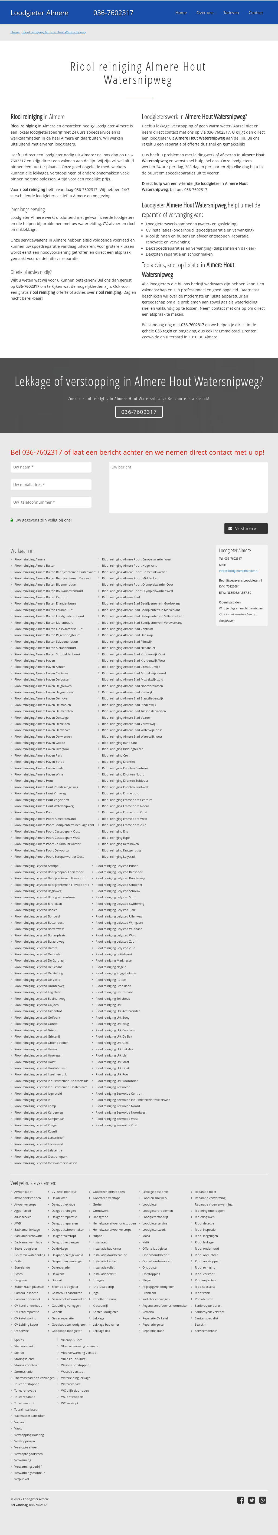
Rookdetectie (204, 1299)
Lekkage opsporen (155, 1192)
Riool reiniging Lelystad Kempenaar (39, 1119)
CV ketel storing (25, 1318)
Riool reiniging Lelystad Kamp (35, 1106)
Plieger (147, 1280)
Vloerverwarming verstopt (79, 1353)
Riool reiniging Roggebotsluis (116, 973)
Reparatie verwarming (210, 1198)
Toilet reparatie (24, 1397)
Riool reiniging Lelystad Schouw (118, 891)
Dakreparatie (61, 1267)
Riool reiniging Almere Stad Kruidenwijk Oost (133, 654)
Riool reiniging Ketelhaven (120, 844)
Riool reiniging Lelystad (118, 856)
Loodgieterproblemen (157, 1211)
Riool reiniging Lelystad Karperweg (38, 1112)
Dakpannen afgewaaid (67, 1255)
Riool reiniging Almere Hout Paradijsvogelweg (46, 787)
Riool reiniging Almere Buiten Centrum (41, 597)
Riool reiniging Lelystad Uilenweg (119, 916)
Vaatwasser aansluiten (29, 1416)
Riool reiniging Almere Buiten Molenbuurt (43, 622)
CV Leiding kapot (26, 1324)
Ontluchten (150, 1267)
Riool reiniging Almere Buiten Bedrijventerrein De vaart (52, 578)
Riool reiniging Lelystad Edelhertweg (39, 998)
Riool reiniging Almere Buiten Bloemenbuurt (45, 584)
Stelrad (19, 1353)
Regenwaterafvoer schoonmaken (165, 1305)
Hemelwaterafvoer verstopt (112, 1229)
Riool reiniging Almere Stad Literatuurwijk (131, 667)
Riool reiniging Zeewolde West (117, 1119)
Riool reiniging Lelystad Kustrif (35, 1131)
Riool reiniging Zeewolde (113, 1087)
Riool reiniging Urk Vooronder (117, 1081)
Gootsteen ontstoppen (109, 1192)
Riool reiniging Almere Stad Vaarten (127, 717)
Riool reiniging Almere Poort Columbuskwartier (47, 844)
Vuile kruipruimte (73, 1359)
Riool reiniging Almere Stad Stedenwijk (129, 705)
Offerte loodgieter (154, 1248)
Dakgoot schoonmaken (68, 1229)
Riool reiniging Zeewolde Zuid (116, 1125)
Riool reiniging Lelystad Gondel (36, 1024)
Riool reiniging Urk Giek (112, 1043)
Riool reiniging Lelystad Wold (116, 935)
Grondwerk (101, 1211)
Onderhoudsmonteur (157, 1261)
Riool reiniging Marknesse (114, 960)
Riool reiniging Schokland (113, 986)
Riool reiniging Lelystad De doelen (38, 954)
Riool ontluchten (206, 1255)
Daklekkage (60, 1248)
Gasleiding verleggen (66, 1305)
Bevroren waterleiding (29, 1255)
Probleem (149, 1293)
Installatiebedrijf (104, 1274)
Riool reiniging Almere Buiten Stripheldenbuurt (47, 654)
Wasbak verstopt (72, 1371)
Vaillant (19, 1422)
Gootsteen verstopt (106, 1198)
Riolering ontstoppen (210, 1211)
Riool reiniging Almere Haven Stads (38, 768)
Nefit (145, 1242)
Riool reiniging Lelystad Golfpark (37, 1017)
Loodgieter (150, 1204)
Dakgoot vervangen (65, 1242)
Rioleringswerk (205, 1217)
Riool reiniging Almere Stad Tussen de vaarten (134, 711)
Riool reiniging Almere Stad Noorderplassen (132, 686)
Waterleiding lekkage (75, 1378)
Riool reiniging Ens (115, 831)
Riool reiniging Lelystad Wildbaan (119, 929)
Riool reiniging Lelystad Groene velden (41, 1043)
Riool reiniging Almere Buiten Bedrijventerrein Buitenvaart (55, 572)
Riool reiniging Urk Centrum (115, 1030)
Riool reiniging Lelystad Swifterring (120, 904)
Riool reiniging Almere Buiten (34, 565)
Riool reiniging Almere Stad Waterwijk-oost (132, 730)
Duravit (57, 1280)
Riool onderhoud (207, 1248)
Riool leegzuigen (206, 1236)
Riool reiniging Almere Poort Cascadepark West (47, 838)
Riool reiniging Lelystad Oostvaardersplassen (45, 1163)
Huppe (97, 1236)
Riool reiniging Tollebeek (113, 998)
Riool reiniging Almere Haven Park (38, 755)
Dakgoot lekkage (63, 1204)
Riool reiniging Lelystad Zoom (116, 941)
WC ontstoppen (72, 1397)
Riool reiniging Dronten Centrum (125, 768)
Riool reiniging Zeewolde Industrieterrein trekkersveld (133, 1100)
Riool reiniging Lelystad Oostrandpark (40, 1156)
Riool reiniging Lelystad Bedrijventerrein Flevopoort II (51, 885)
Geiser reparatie (63, 1318)
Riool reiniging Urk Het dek (114, 1049)
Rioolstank (202, 1293)
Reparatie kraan (153, 1331)
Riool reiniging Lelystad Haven (35, 1049)
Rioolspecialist (205, 1287)
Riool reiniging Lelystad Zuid (115, 948)
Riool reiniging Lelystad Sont (116, 897)
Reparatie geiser (153, 1324)
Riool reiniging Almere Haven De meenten (43, 711)
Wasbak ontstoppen (75, 1365)
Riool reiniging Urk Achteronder (118, 1011)
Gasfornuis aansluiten (67, 1293)
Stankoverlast (23, 1346)
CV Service (21, 1331)
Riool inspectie (205, 1229)
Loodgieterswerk (154, 1229)
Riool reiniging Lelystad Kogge (35, 1125)
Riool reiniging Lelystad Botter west (39, 929)
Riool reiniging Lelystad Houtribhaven (40, 1068)
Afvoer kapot (23, 1192)
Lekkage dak (101, 1331)
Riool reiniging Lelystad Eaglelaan (37, 992)
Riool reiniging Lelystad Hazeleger (37, 1055)
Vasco (18, 1428)
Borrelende (22, 1267)
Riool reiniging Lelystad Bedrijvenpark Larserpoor (48, 872)
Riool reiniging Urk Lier (111, 1055)
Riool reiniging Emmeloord (120, 793)
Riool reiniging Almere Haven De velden (42, 724)
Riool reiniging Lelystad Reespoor (119, 872)
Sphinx (19, 1340)
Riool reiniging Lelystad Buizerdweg (39, 941)
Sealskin (200, 1324)
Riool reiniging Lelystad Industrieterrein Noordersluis (51, 1081)
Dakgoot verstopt (64, 1236)
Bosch (18, 1274)
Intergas (98, 1280)
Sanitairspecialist (206, 1318)
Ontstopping (151, 1274)
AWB (17, 1223)
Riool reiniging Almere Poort (34, 812)
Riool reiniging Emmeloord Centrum (127, 800)
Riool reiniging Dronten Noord (123, 774)
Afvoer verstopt (25, 1204)
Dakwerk (58, 1274)
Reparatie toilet (205, 1192)
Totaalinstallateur (26, 1409)
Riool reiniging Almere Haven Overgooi (41, 749)
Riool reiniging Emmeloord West (124, 819)
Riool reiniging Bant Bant (119, 743)
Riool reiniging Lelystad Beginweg (37, 891)
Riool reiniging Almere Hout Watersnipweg (54, 32)
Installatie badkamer (107, 1248)
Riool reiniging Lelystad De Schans (38, 967)
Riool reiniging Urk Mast (112, 1062)
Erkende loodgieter (65, 1287)
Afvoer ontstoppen (27, 1198)
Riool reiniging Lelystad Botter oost (39, 922)
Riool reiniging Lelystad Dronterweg (39, 986)
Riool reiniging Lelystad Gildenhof (38, 1011)
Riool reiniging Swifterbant (114, 992)
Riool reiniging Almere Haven (34, 660)
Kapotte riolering (104, 1299)
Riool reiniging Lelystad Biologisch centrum (44, 897)
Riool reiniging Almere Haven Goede (39, 743)
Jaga (96, 1293)
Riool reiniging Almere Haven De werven (42, 730)
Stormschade (23, 1371)
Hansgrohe (100, 1217)
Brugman (20, 1280)
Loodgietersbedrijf (155, 1217)
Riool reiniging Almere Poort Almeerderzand (45, 819)
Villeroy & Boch (72, 1340)
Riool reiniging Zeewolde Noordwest (121, 1112)
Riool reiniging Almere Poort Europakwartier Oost (49, 856)
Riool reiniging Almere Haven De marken (42, 705)
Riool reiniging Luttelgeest (114, 954)
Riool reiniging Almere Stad (121, 597)
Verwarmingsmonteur (29, 1473)
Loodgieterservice (154, 1223)
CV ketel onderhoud (28, 1305)
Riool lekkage (204, 1242)
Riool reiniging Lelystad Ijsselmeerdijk (40, 1074)
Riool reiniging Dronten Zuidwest (125, 787)
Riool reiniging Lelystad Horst (34, 1062)
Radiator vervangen (156, 1299)
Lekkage (98, 1318)
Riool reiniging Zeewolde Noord (118, 1106)
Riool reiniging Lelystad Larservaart (38, 1144)
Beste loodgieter (25, 1248)
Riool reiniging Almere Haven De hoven (41, 698)
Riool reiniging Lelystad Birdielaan (38, 904)
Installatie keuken (105, 1261)
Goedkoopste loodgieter (69, 1324)
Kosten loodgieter (105, 1312)
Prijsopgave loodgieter (158, 1287)
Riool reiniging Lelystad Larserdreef (39, 1137)
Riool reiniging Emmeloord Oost (124, 812)
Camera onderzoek (27, 1299)
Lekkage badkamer (106, 1324)
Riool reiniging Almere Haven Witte (38, 774)
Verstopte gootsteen (28, 1454)
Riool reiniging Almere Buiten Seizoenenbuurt (46, 641)
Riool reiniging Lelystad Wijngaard (119, 922)
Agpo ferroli (22, 1211)
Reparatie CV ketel (155, 1318)
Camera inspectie (26, 1293)
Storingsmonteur (26, 1365)
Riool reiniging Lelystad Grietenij (37, 1036)
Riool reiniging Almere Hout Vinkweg (40, 793)
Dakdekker (59, 1198)
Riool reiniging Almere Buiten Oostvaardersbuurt (48, 629)
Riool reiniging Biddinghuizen (122, 749)
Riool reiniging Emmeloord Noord (125, 806)
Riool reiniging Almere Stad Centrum (127, 629)
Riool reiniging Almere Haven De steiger (42, 717)
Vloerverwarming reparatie (79, 1346)
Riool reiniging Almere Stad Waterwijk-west (132, 736)
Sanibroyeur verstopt (209, 1312)
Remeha (148, 1312)
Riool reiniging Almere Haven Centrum (41, 673)
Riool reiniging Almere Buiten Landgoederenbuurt (49, 616)
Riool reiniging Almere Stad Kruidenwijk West (133, 660)
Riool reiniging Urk (109, 1005)
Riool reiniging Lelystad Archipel (36, 866)
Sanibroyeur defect (208, 1305)
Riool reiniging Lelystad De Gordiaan (40, 960)
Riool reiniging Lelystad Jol (32, 1100)
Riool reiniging (205, 1267)
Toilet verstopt (24, 1403)
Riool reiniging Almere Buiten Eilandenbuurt (45, 603)
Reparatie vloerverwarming (214, 1204)
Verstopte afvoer (26, 1447)
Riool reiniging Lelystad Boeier (35, 910)
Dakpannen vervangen (67, 1261)
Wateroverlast (70, 1384)
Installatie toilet (104, 1267)
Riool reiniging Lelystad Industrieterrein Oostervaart (50, 1087)
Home (15, 32)
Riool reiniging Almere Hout (33, 780)
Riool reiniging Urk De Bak (114, 1036)
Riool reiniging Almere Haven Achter (39, 667)
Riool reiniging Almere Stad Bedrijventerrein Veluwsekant (142, 622)
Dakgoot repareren (65, 1223)
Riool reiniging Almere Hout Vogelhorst (41, 800)
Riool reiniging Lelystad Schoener (119, 885)
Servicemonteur (206, 1331)
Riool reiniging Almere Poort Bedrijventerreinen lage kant (54, 825)
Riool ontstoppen (207, 1261)
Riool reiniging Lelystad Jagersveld (38, 1093)
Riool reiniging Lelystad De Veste (37, 980)
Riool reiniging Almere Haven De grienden (43, 692)
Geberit (57, 1312)
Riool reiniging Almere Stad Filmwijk (127, 641)
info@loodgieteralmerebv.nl (238, 571)
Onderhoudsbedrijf (155, 1255)
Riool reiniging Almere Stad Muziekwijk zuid (132, 679)
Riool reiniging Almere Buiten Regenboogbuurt (47, 635)
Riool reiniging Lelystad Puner (117, 866)
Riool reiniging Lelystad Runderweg (120, 878)
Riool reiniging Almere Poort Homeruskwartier (134, 572)
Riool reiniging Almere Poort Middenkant (130, 578)
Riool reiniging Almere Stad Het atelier (128, 648)
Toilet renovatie (25, 1390)
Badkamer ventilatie (28, 1242)
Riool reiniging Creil (115, 755)
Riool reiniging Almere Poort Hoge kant (129, 565)
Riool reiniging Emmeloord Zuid (124, 825)
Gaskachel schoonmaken (69, 1299)
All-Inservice (22, 1217)
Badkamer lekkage (27, 1229)
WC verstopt (69, 1403)
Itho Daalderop (103, 1287)
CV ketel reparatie (26, 1312)
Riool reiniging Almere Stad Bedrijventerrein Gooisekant (141, 603)
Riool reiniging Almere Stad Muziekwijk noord (134, 673)
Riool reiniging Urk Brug (112, 1024)
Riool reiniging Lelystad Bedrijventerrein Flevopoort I (51, 878)
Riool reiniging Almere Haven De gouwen (43, 686)
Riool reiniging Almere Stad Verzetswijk (129, 724)
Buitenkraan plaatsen (29, 1287)
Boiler (18, 1261)
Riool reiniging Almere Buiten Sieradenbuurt (45, 648)
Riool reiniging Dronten (118, 762)
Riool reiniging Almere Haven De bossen (42, 679)
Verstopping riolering (29, 1435)
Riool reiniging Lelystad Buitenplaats (40, 935)
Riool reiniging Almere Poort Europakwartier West (136, 559)
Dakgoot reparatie (64, 1217)
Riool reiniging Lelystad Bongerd (37, 916)
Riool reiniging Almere (29, 559)
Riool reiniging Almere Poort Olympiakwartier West (137, 591)
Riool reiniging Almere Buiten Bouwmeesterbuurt (48, 591)
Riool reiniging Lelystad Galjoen (36, 1005)
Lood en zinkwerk (154, 1198)
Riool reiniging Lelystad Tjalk (116, 910)
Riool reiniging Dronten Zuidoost (125, 780)
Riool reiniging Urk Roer (112, 1074)
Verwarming (22, 1460)
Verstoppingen (24, 1441)
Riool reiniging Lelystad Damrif (35, 948)
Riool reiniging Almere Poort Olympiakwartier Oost (137, 584)
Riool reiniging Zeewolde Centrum (119, 1093)
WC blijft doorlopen (75, 1390)
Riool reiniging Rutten (111, 980)
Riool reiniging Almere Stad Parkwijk (127, 692)
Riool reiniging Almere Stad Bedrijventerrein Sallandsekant (143, 616)
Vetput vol (21, 1479)
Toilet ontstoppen (26, 1384)
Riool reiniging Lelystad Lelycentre (38, 1150)
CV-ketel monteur (64, 1192)
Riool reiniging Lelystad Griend (35, 1030)
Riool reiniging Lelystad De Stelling (38, 973)
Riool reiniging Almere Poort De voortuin (42, 850)
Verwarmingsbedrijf (28, 1466)
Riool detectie (204, 1223)
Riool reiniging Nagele (111, 967)
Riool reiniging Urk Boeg (112, 1017)
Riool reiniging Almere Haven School (39, 762)
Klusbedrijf (100, 1305)
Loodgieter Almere (39, 12)
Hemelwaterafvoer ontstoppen (114, 1223)
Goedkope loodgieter (66, 1331)
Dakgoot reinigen (64, 1211)
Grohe (97, 1204)
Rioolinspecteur (206, 1280)
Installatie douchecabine (110, 1255)
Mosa (146, 1236)
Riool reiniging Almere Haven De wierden (43, 736)
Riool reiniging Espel (116, 838)
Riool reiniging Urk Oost (112, 1068)
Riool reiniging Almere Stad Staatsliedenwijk (132, 698)
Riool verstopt (205, 1274)
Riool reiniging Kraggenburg (121, 850)
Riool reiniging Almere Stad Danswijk (127, 635)
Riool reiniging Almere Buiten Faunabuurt (43, 610)
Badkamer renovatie (28, 1236)
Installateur (101, 1242)
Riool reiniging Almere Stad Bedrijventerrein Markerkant (141, 610)
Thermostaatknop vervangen (34, 1378)
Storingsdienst (24, 1359)
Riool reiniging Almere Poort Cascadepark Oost (47, 831)
